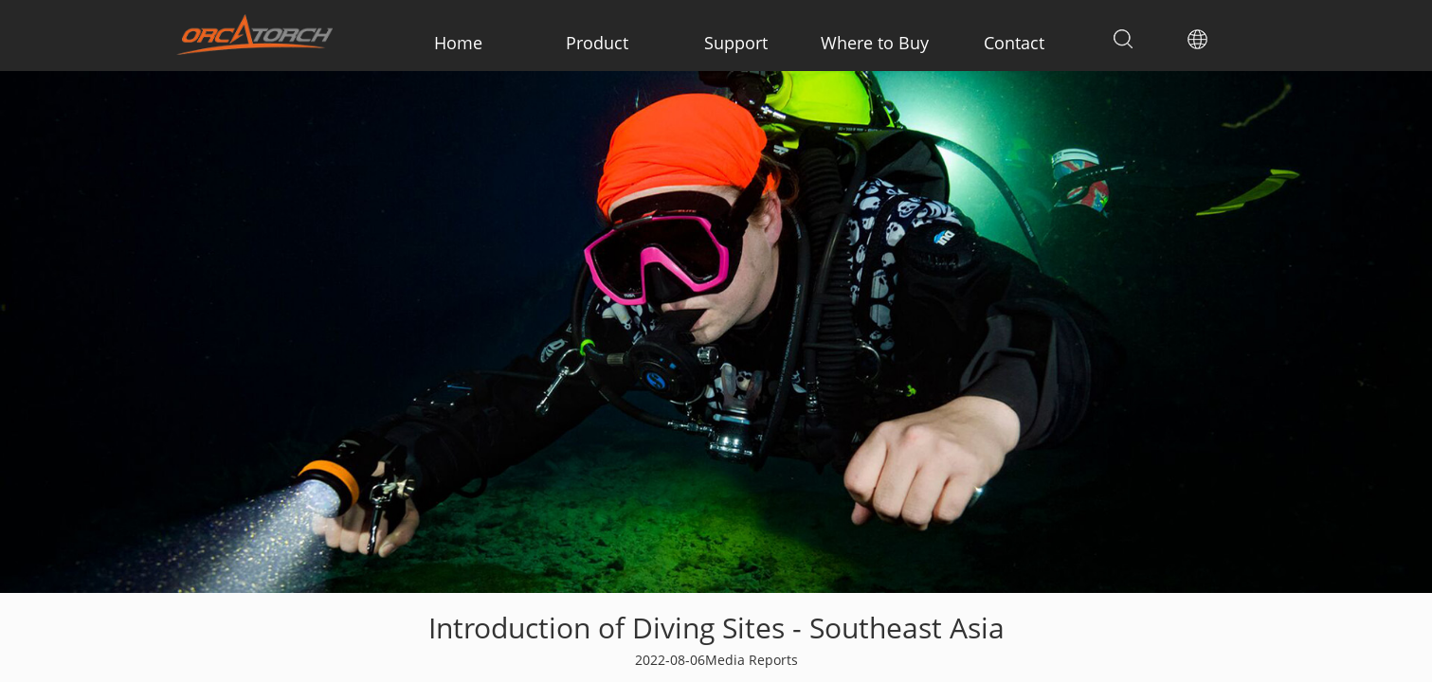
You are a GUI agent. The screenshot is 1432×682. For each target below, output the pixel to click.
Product (597, 42)
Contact (1014, 42)
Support (736, 42)
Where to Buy (875, 42)
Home (458, 42)
